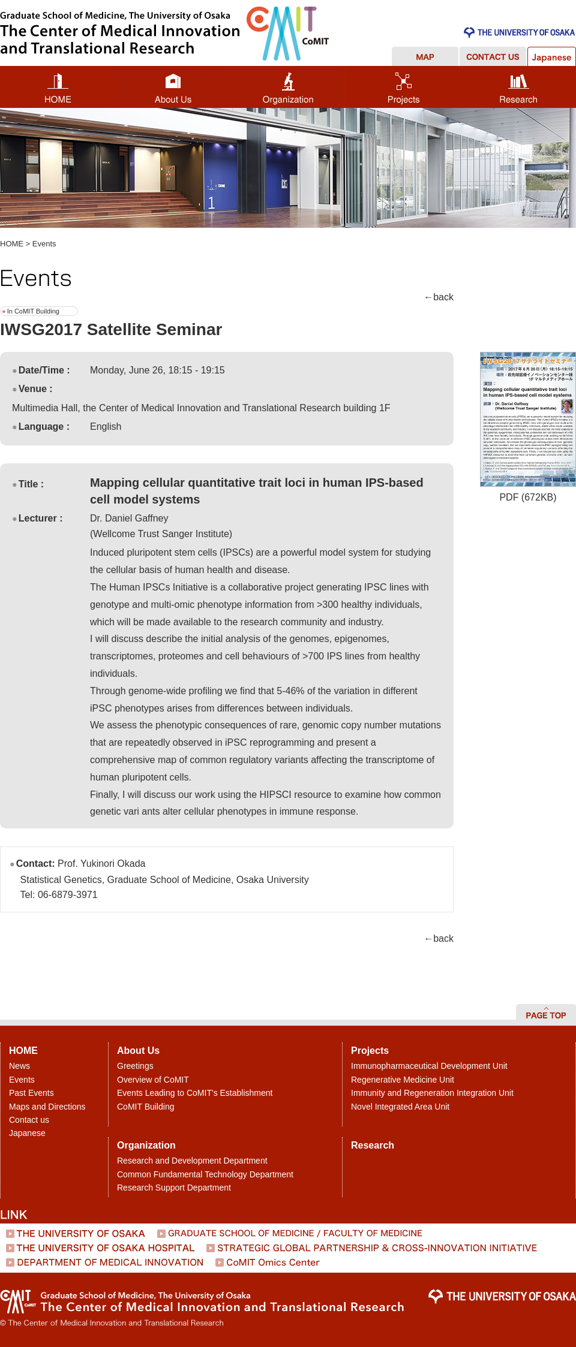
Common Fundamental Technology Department (205, 1174)
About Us (138, 1050)
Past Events (31, 1093)
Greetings (135, 1066)
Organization (146, 1145)
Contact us (29, 1120)
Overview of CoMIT (153, 1079)
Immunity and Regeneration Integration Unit (432, 1093)
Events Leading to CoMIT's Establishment (194, 1093)
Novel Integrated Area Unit (400, 1106)
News (19, 1066)
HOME (11, 243)
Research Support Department (174, 1187)
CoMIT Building (145, 1106)
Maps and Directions (47, 1106)
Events (44, 243)
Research (372, 1145)
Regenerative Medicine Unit (402, 1079)
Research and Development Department (192, 1160)
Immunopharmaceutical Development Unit (429, 1066)
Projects (370, 1050)
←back (439, 297)
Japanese (27, 1133)
